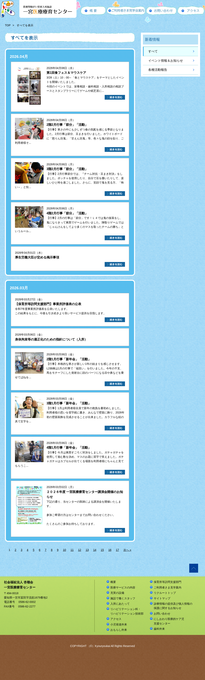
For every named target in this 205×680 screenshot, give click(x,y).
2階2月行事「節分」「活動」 (67, 124)
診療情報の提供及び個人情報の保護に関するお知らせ (173, 606)
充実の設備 (117, 592)
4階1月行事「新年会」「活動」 (69, 447)
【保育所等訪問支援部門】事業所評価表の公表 (48, 304)
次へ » (127, 549)
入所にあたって (120, 603)
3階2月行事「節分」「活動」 (67, 169)
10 (64, 549)
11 (72, 549)
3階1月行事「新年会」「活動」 (69, 403)
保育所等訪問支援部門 (167, 582)
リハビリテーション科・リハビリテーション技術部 (127, 611)
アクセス (115, 618)
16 (109, 549)
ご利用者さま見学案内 (167, 587)
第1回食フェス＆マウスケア (66, 72)
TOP (8, 25)
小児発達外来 (118, 624)
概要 (113, 582)
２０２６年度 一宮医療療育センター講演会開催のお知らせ (85, 494)
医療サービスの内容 (122, 587)
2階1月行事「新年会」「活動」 (69, 359)
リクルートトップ (165, 592)
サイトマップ (162, 598)
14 (94, 549)
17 (117, 549)
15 (102, 549)
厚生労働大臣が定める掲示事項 (37, 257)
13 (87, 549)
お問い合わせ (162, 613)
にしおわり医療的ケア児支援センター (169, 621)
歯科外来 (159, 628)
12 (79, 549)
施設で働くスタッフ (122, 598)
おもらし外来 (118, 629)
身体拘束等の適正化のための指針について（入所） (51, 339)
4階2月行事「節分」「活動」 (67, 213)
